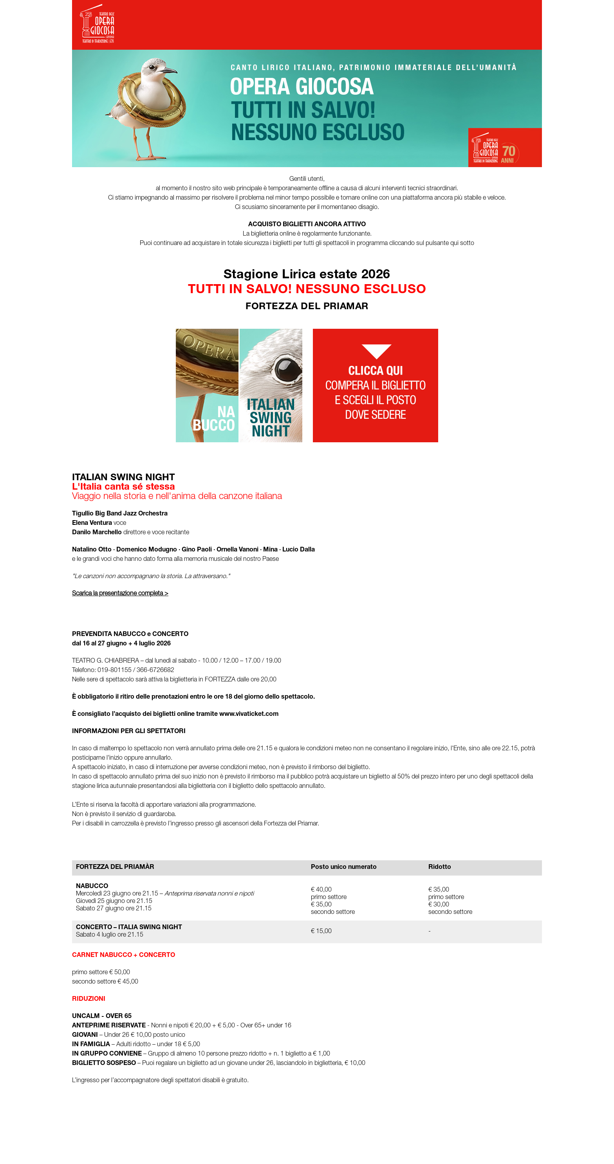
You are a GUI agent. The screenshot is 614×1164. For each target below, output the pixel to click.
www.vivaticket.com (249, 715)
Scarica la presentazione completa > (120, 594)
